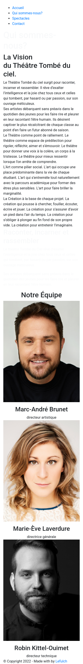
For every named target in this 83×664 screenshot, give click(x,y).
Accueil (18, 8)
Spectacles (20, 18)
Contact (18, 24)
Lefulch (61, 661)
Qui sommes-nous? (27, 13)
